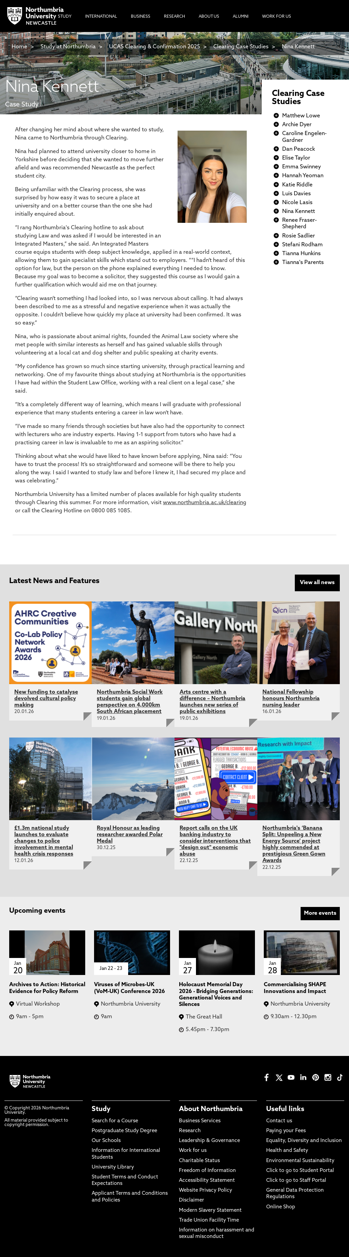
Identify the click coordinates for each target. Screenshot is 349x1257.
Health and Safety (287, 1150)
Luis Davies (296, 194)
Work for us (193, 1150)
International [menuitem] (101, 17)
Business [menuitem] (140, 17)
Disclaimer (191, 1200)
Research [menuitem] (174, 17)
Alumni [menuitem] (240, 17)
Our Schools (106, 1140)
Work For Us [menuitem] (276, 17)
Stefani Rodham (302, 245)
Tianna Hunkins (301, 254)
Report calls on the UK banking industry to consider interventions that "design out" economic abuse (215, 841)
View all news (317, 582)
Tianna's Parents (303, 262)
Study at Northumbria (68, 47)
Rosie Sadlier (298, 236)
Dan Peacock (298, 149)
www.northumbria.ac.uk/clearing (204, 503)
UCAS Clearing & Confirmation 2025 (154, 47)
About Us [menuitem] (209, 17)
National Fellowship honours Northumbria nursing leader (291, 699)
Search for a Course (115, 1121)
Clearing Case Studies (241, 47)
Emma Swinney (301, 167)
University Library (113, 1167)
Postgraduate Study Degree (124, 1131)
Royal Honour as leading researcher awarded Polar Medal (130, 835)
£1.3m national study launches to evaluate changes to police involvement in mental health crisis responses (43, 841)
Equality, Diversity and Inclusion (304, 1140)
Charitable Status (199, 1160)
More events (320, 913)
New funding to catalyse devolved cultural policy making (46, 699)
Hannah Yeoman (302, 176)
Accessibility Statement (207, 1180)
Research (190, 1131)
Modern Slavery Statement (210, 1210)
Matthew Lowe (301, 116)
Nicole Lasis (297, 202)
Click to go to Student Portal (300, 1170)
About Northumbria (211, 1109)
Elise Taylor (296, 158)
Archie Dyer (297, 125)
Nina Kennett (298, 47)
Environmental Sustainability (300, 1160)
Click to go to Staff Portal (296, 1180)
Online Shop (280, 1207)
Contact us (279, 1121)
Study (101, 1109)
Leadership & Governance (209, 1140)
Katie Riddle (297, 185)
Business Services (200, 1121)
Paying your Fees (286, 1131)
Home (19, 47)
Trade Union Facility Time (209, 1220)
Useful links (285, 1109)
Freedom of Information (207, 1170)
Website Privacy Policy (205, 1190)
